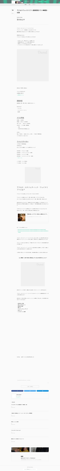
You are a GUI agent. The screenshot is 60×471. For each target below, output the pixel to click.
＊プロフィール (19, 157)
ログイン (46, 1)
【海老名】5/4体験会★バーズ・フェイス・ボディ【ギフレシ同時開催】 (21, 413)
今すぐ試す (40, 1)
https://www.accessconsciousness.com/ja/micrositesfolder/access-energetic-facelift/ (32, 229)
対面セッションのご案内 (14, 421)
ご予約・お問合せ (30, 386)
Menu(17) (25, 380)
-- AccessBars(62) (28, 380)
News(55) (23, 380)
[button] (25, 4)
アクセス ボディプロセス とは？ (16, 430)
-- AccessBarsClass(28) (19, 380)
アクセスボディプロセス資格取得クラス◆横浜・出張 (19, 404)
